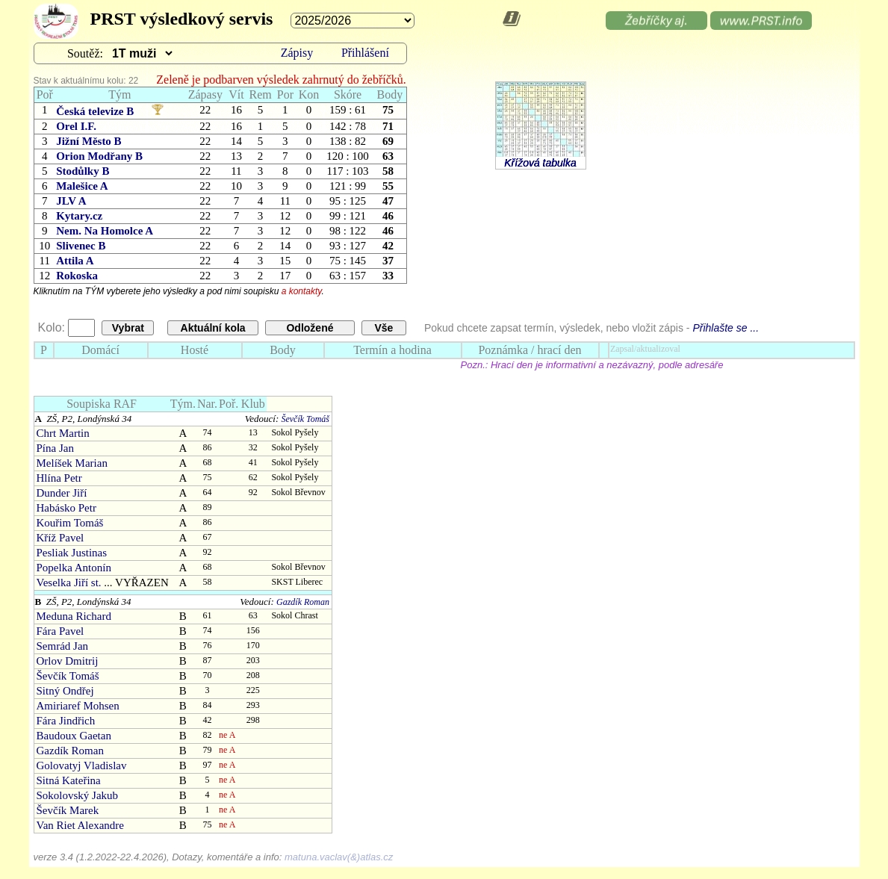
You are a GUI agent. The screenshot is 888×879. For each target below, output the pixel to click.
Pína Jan (55, 448)
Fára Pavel (60, 631)
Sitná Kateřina (69, 780)
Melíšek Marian (72, 463)
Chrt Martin (63, 433)
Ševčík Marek (68, 810)
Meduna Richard (74, 616)
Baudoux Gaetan (74, 736)
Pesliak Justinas (72, 553)
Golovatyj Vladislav (82, 765)
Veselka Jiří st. (69, 582)
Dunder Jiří (62, 493)
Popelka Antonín (74, 568)
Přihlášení (365, 52)
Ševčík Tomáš (305, 419)
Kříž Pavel (60, 538)
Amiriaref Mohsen (78, 706)
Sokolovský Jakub (78, 795)
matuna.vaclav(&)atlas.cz (339, 857)
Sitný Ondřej (65, 691)
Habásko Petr (66, 508)
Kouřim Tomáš (70, 523)
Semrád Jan (63, 646)
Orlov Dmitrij (68, 661)
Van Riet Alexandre (80, 825)
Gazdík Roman (302, 602)
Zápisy (297, 52)
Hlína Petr (59, 478)
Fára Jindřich (66, 721)
